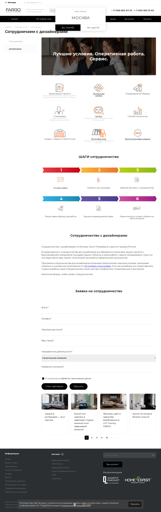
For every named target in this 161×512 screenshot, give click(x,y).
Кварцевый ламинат (61, 460)
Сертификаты (11, 466)
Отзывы (8, 474)
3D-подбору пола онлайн (97, 267)
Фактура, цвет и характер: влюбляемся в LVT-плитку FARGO (112, 421)
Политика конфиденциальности (75, 505)
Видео (8, 477)
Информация (12, 453)
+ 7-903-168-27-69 (144, 10)
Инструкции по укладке (16, 485)
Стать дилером (15, 41)
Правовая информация (15, 488)
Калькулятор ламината (15, 481)
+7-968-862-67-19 (122, 10)
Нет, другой (93, 27)
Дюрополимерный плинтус (64, 471)
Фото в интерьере (13, 470)
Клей (54, 475)
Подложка (56, 478)
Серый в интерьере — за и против (55, 418)
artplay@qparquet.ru (34, 2)
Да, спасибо (68, 27)
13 (107, 439)
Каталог (56, 454)
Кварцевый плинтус (60, 467)
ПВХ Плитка (57, 464)
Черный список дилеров (16, 492)
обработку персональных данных (76, 380)
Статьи (8, 459)
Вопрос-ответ (11, 463)
